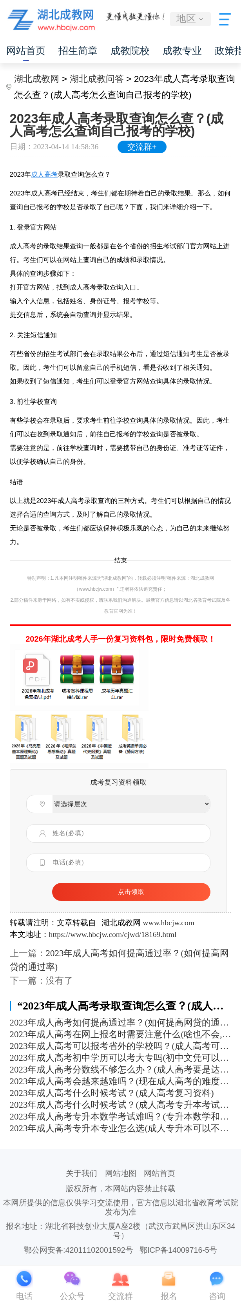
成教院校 (130, 50)
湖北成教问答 (97, 79)
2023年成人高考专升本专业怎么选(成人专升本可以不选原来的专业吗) (121, 1128)
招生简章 (78, 50)
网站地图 (120, 1173)
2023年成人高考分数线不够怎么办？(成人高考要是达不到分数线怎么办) (121, 1069)
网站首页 (25, 50)
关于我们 (81, 1173)
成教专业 (182, 50)
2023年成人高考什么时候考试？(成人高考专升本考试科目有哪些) (121, 1105)
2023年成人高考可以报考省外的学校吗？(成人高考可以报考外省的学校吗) (121, 1046)
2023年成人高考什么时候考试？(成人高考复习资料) (112, 1093)
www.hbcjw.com (168, 922)
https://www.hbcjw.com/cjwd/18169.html (113, 934)
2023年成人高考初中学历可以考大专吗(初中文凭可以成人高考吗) (121, 1058)
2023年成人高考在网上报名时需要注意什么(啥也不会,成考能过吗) (121, 1034)
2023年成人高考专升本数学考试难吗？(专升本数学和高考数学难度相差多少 (121, 1116)
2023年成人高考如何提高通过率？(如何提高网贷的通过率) (121, 1022)
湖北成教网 (36, 79)
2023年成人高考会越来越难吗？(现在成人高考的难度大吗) (121, 1081)
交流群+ (142, 147)
